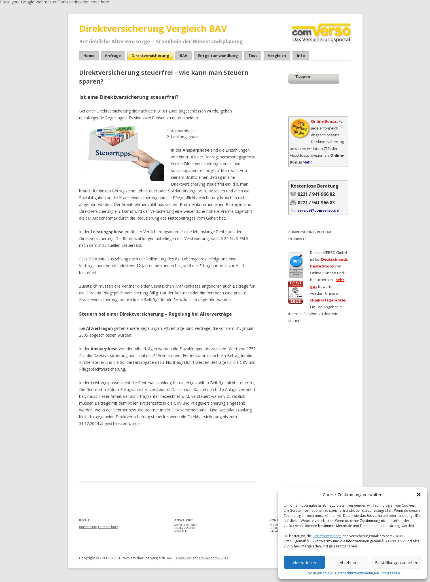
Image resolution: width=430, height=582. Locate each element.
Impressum (391, 573)
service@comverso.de (318, 210)
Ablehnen (348, 562)
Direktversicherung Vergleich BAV (153, 28)
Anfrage (113, 55)
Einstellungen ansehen (396, 562)
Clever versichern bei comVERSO (202, 558)
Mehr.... (309, 162)
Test (252, 55)
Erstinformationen (327, 536)
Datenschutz (108, 526)
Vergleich (277, 55)
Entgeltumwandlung (218, 55)
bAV (183, 55)
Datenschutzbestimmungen (357, 573)
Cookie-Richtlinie (319, 573)
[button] (418, 494)
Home (88, 55)
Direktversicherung (150, 55)
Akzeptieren (304, 562)
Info (301, 55)
